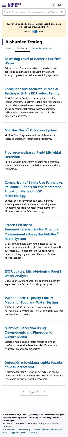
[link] (9, 429)
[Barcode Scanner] (53, 5)
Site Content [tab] (22, 48)
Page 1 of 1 (34, 392)
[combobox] (34, 12)
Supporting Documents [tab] (42, 48)
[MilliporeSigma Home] (14, 5)
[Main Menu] (4, 5)
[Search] (62, 12)
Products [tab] (8, 48)
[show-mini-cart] (61, 5)
